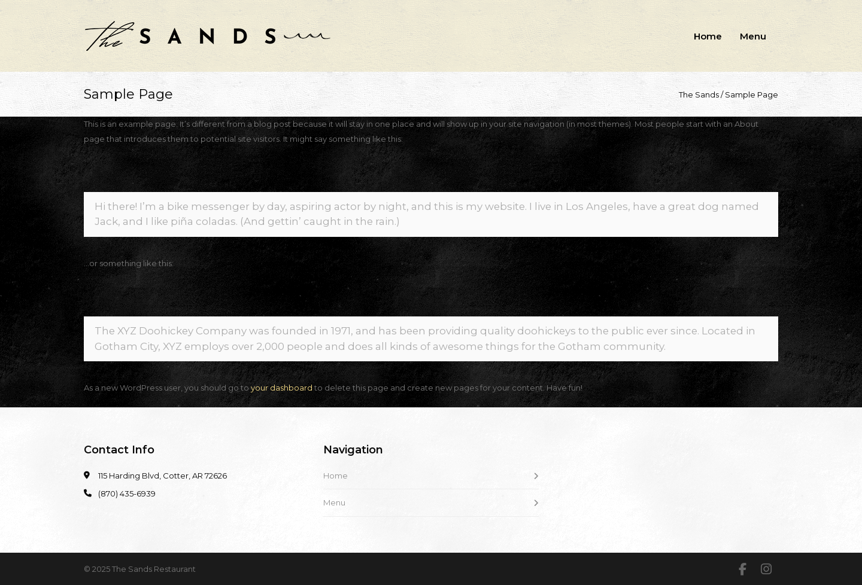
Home (708, 36)
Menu (753, 36)
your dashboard (281, 387)
